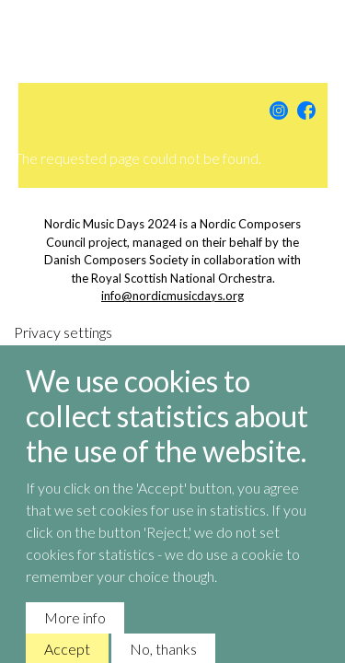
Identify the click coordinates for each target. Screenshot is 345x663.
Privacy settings (63, 346)
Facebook (306, 110)
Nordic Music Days (172, 37)
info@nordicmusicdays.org (172, 295)
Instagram (279, 110)
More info (75, 631)
